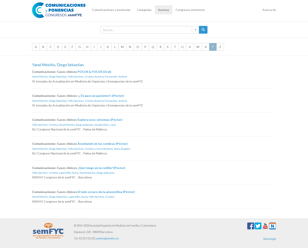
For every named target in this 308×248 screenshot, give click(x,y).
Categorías (144, 10)
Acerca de (269, 10)
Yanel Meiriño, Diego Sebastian (49, 76)
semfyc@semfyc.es (107, 238)
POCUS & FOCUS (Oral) (94, 71)
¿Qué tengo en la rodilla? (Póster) (101, 168)
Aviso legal (269, 239)
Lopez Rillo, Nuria (68, 172)
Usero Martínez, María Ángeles (112, 148)
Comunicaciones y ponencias (111, 10)
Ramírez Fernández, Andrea (111, 76)
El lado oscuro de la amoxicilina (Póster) (106, 192)
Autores (163, 10)
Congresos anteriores (190, 10)
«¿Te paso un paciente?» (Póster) (101, 95)
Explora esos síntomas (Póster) (100, 119)
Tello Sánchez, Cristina (81, 76)
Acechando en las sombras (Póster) (103, 143)
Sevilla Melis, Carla (105, 124)
